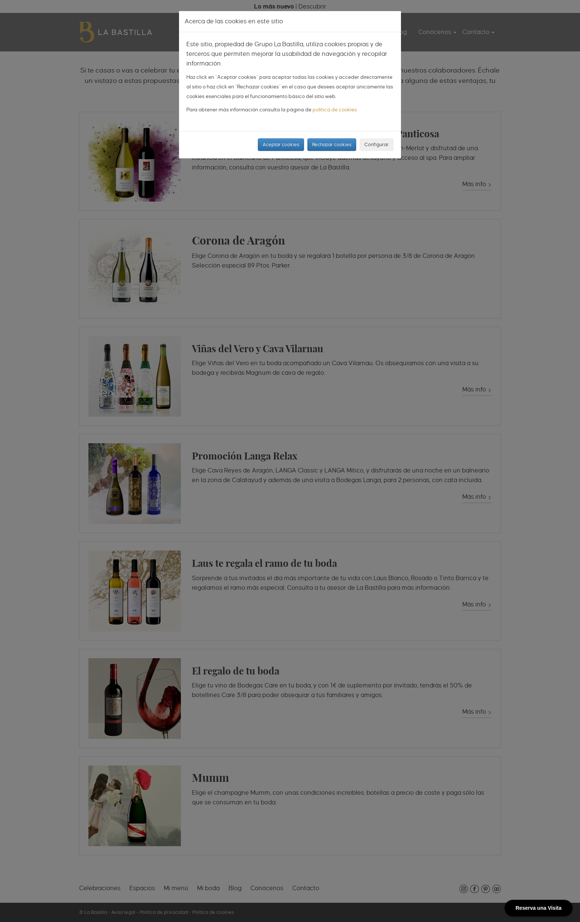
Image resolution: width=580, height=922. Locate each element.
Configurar (376, 144)
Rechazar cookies (331, 144)
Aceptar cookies (281, 144)
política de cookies (335, 109)
